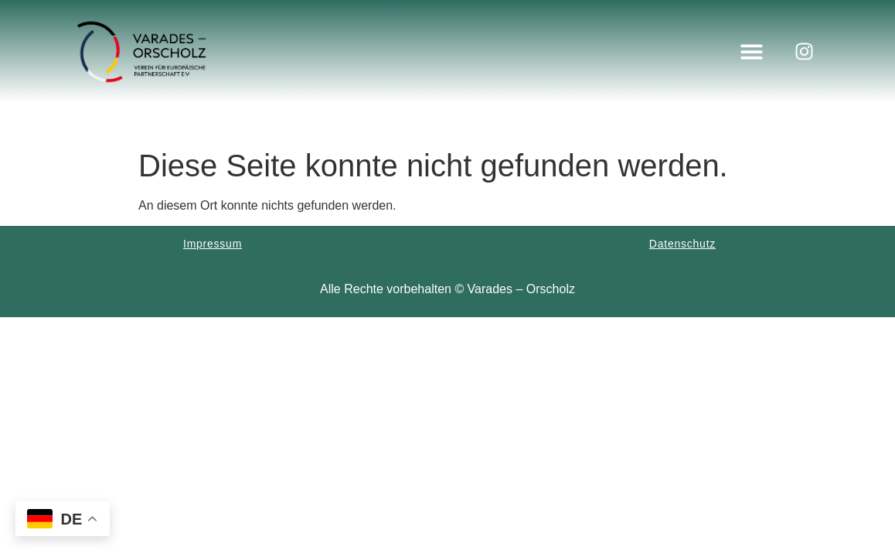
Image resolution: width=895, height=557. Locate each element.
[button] (751, 51)
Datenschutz (682, 243)
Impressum (212, 243)
